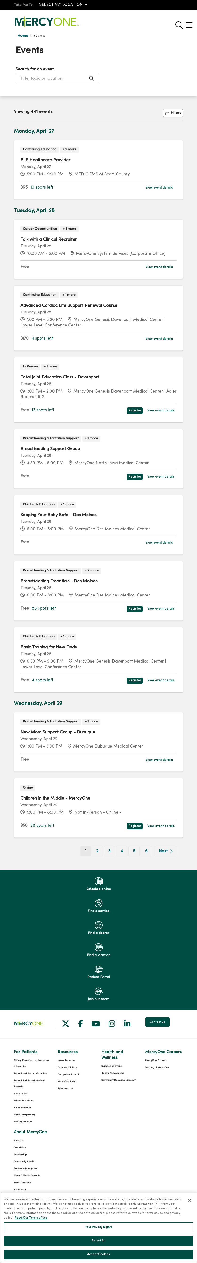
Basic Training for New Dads (48, 647)
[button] (190, 23)
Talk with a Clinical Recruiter (48, 239)
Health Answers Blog (112, 1073)
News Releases (66, 1060)
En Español (20, 1190)
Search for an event (35, 69)
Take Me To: (23, 5)
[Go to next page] (165, 851)
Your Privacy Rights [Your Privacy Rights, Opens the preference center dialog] (98, 1233)
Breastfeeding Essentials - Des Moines (58, 581)
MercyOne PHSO (67, 1082)
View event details (159, 187)
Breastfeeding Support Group (50, 449)
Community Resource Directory (118, 1080)
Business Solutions (67, 1068)
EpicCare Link (65, 1089)
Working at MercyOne (157, 1068)
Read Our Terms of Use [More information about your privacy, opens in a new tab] (31, 1223)
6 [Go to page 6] (146, 851)
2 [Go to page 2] (97, 851)
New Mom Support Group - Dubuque (57, 732)
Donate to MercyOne (25, 1169)
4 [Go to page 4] (121, 851)
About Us (18, 1141)
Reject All (98, 1246)
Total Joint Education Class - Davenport (59, 377)
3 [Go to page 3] (109, 851)
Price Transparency (24, 1115)
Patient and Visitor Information (30, 1074)
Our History (20, 1148)
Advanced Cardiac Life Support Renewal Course (68, 306)
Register (135, 410)
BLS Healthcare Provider (45, 160)
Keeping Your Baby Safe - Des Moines (58, 515)
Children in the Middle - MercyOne (55, 798)
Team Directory (22, 1183)
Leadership (20, 1155)
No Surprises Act (23, 1122)
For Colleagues (22, 1197)
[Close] (189, 1206)
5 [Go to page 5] (134, 851)
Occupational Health (69, 1075)
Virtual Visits (20, 1094)
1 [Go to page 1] (88, 850)
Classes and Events (111, 1066)
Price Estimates (22, 1108)
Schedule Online (23, 1101)
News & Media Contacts (27, 1176)
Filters (173, 113)
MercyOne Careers (155, 1060)
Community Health (24, 1162)
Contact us (157, 1022)
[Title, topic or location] (57, 79)
